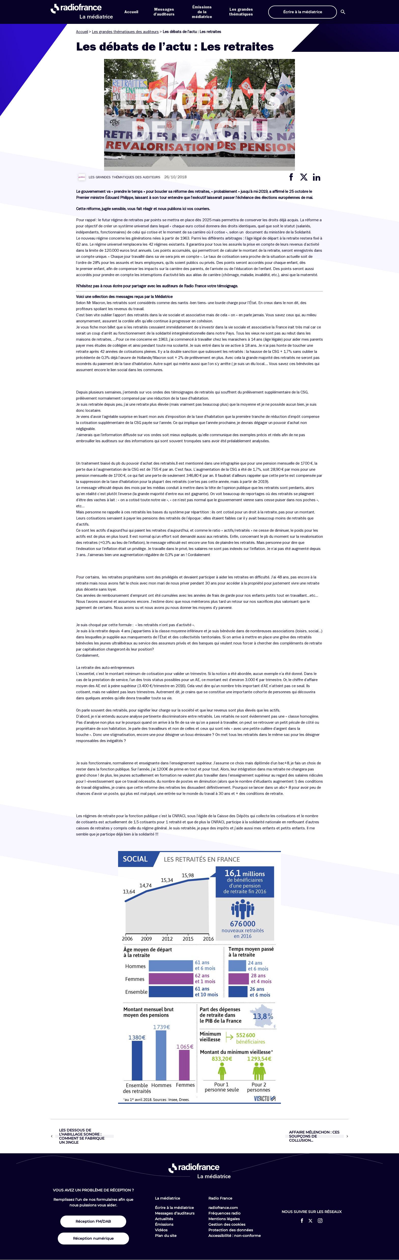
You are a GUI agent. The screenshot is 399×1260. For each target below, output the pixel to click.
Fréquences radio (224, 1213)
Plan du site (166, 1235)
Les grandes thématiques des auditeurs (125, 32)
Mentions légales (224, 1219)
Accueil (131, 12)
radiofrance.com (223, 1207)
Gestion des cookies (226, 1224)
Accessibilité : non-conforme (234, 1235)
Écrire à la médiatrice (174, 1207)
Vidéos (161, 1230)
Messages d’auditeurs (174, 1213)
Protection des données (230, 1230)
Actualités (164, 1219)
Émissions (164, 1224)
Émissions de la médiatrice (202, 12)
